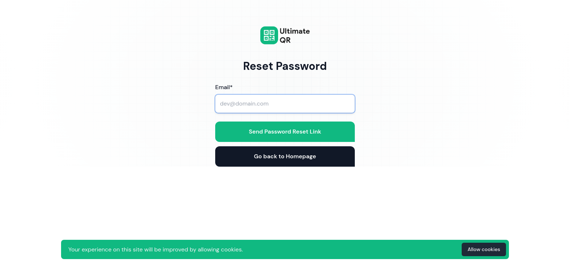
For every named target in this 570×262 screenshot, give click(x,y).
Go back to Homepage (285, 156)
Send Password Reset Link (285, 131)
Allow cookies (483, 249)
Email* (224, 87)
